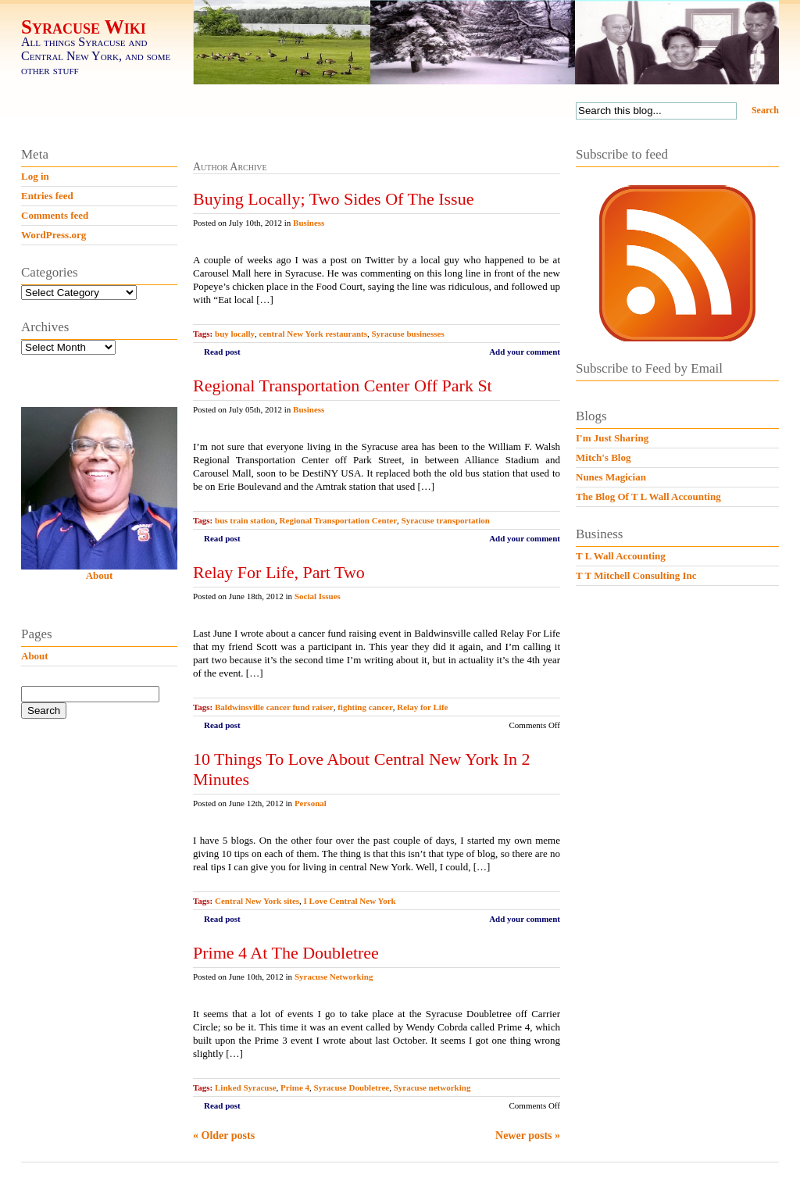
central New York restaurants (313, 333)
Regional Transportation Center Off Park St (342, 385)
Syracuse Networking (334, 976)
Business (308, 222)
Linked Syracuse (246, 1087)
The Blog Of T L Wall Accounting (648, 496)
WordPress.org (53, 235)
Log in (35, 176)
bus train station (245, 520)
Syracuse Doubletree (352, 1087)
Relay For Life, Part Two (279, 572)
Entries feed (47, 196)
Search (765, 110)
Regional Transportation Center (339, 520)
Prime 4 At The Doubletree (286, 952)
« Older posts (224, 1135)
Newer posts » (527, 1135)
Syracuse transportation (446, 520)
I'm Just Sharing (612, 438)
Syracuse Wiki (83, 26)
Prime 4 (294, 1087)
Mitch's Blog (603, 457)
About (99, 575)
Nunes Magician (611, 477)
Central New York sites (257, 900)
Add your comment (524, 351)
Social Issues (318, 596)
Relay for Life (422, 707)
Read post (222, 351)
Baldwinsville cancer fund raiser (274, 707)
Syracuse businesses (407, 333)
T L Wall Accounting (621, 556)
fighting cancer (365, 707)
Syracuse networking (432, 1087)
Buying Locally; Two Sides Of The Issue (333, 199)
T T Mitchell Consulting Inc (636, 575)
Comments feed (54, 215)
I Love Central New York (350, 900)
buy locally (235, 333)
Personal (311, 803)
